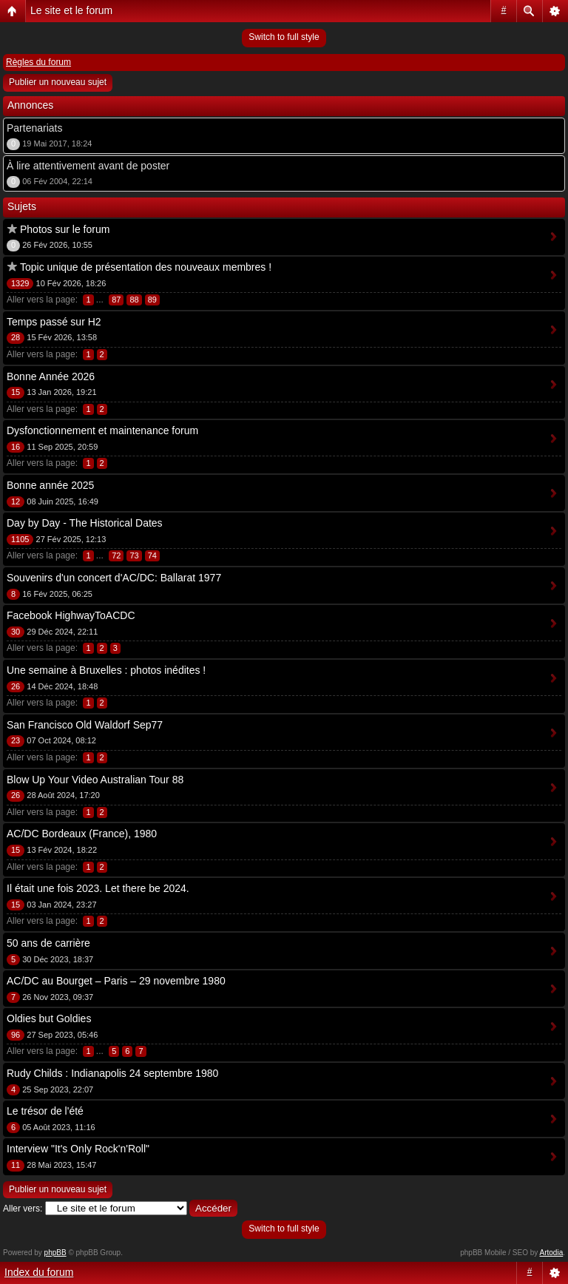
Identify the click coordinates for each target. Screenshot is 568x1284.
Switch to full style (283, 37)
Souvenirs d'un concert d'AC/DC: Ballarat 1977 (114, 578)
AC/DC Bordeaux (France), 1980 (82, 833)
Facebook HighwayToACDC (71, 615)
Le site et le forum (71, 10)
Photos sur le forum (64, 229)
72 (116, 555)
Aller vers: (22, 1208)
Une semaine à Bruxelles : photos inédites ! (106, 670)
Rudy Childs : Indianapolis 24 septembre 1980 (112, 1073)
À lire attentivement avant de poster (88, 166)
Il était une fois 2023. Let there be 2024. (98, 888)
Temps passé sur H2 (54, 322)
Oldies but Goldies (49, 1018)
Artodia (552, 1252)
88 (133, 299)
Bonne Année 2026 (51, 376)
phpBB (55, 1252)
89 (152, 299)
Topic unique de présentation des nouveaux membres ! (145, 267)
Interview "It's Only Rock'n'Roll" (78, 1149)
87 (116, 299)
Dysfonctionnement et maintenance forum (102, 430)
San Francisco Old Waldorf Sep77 (85, 725)
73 (133, 555)
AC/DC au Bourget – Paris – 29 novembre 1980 (116, 981)
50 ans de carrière (48, 943)
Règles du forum (38, 62)
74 (152, 555)
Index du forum (38, 1272)
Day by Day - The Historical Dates (85, 523)
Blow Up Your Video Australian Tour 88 (95, 779)
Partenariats (34, 128)
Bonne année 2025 (50, 485)
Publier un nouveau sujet (57, 82)
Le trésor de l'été (45, 1111)
